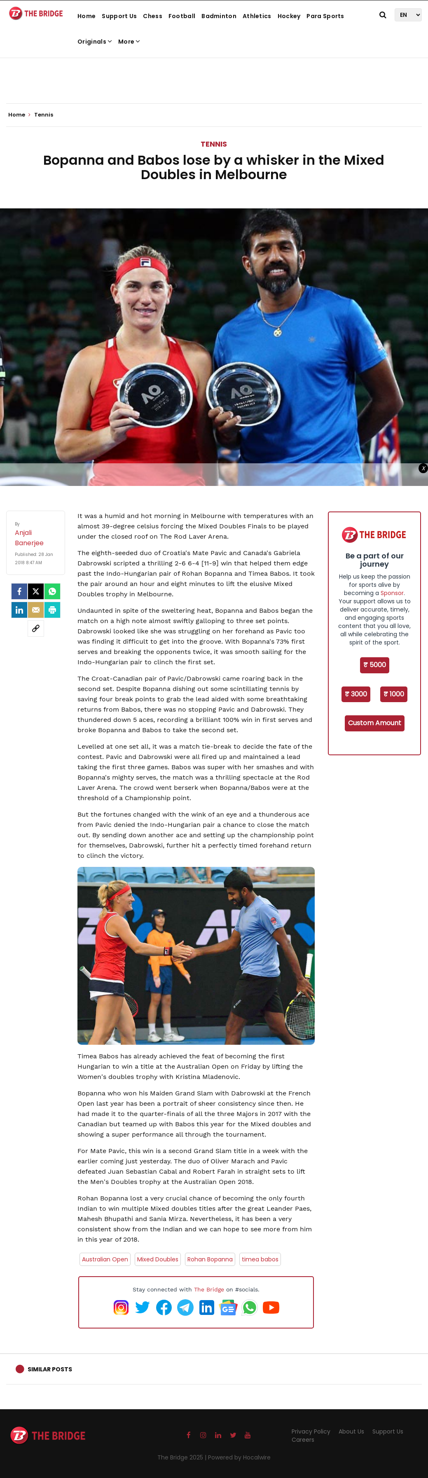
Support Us (119, 16)
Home (86, 16)
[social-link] (36, 628)
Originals (94, 41)
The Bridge (209, 1289)
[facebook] (19, 591)
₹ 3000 (356, 694)
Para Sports (325, 16)
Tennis (214, 144)
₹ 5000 (374, 665)
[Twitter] (36, 591)
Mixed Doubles (157, 1259)
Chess (152, 16)
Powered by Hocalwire (239, 1457)
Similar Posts (50, 1369)
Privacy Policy (311, 1431)
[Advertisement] (214, 78)
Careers (303, 1440)
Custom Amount (374, 723)
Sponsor (392, 593)
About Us (351, 1431)
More (129, 41)
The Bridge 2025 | (182, 1457)
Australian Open (105, 1259)
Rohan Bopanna (210, 1259)
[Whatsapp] (52, 591)
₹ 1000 (394, 694)
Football (181, 16)
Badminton (218, 16)
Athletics (257, 16)
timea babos (260, 1259)
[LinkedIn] (19, 610)
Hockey (289, 16)
